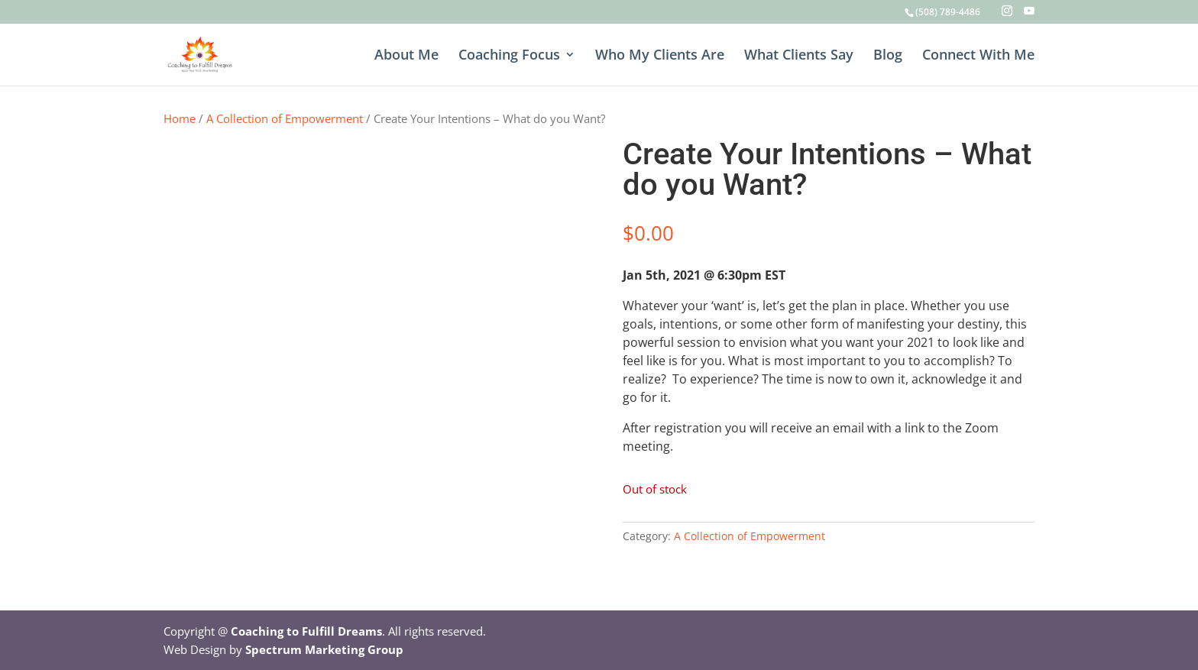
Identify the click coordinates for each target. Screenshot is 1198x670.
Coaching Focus (509, 56)
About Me (406, 56)
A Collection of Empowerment (284, 118)
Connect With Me (978, 56)
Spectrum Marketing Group (324, 649)
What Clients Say (798, 56)
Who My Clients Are (659, 56)
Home (180, 118)
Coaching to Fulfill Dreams (306, 631)
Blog (887, 56)
